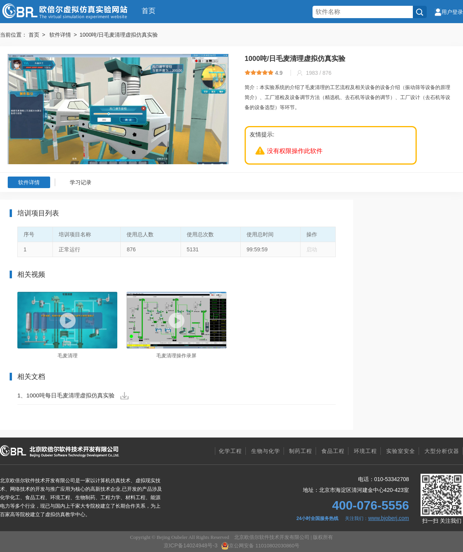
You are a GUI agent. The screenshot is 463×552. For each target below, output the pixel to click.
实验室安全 (400, 451)
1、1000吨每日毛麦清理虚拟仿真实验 (72, 395)
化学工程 (230, 451)
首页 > (38, 35)
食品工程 (333, 451)
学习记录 (80, 182)
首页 (148, 11)
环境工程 (365, 451)
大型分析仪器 (441, 451)
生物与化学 (265, 451)
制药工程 (300, 451)
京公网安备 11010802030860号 (260, 546)
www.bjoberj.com (388, 518)
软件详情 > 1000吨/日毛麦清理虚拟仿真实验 (103, 35)
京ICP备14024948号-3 (191, 545)
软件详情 (29, 182)
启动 (311, 249)
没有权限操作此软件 (295, 151)
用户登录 (448, 12)
